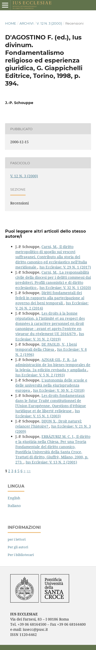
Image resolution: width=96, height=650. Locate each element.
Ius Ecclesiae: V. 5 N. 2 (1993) (40, 375)
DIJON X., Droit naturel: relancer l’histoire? (48, 424)
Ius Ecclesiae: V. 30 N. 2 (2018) (58, 390)
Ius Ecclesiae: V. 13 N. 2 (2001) (51, 462)
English (14, 498)
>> (29, 470)
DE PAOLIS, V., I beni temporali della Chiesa (46, 347)
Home (10, 23)
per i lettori (17, 539)
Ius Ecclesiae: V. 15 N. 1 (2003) (47, 413)
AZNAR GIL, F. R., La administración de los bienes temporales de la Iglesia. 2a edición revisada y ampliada (52, 364)
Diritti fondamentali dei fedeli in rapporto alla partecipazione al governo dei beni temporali (49, 297)
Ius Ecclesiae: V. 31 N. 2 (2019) (49, 336)
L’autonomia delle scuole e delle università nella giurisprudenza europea (51, 385)
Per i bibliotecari (21, 554)
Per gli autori (18, 547)
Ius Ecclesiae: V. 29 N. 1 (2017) (65, 267)
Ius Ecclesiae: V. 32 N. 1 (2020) (65, 287)
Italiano (14, 505)
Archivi (26, 23)
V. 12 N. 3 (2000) (49, 23)
